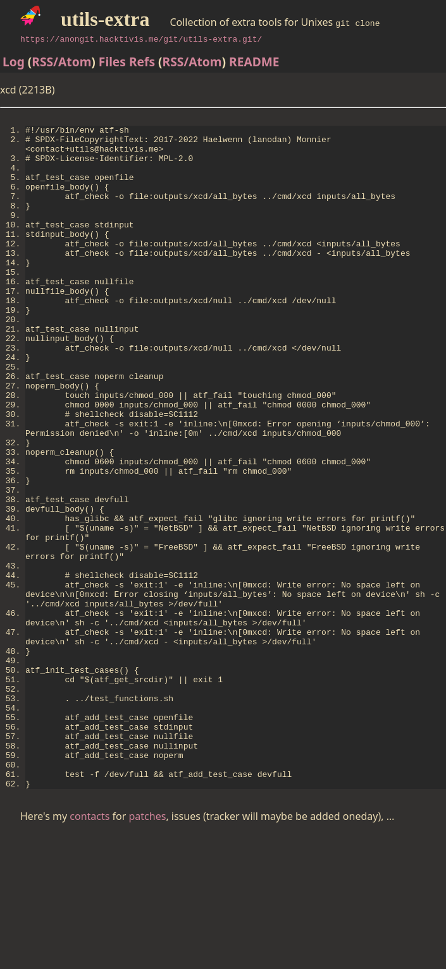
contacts (89, 951)
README (254, 61)
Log (14, 61)
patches (147, 951)
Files (112, 61)
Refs (142, 61)
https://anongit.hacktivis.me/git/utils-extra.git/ (141, 38)
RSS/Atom (61, 61)
